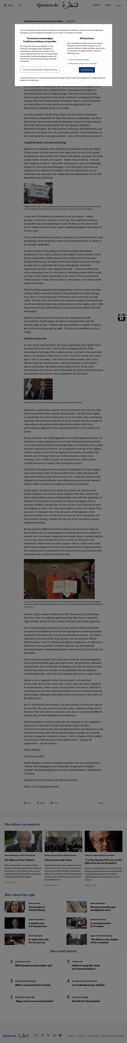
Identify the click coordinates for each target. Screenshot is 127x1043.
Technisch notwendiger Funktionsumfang (40, 69)
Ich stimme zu (87, 69)
